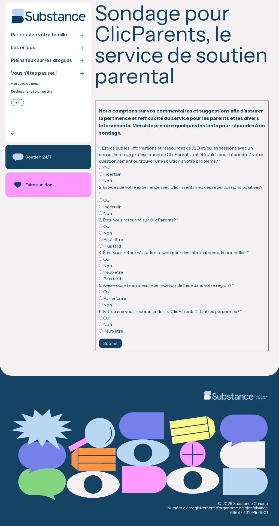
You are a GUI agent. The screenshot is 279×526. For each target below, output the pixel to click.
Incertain (110, 174)
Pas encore (112, 298)
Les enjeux (23, 47)
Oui (104, 167)
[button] (48, 157)
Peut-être (111, 239)
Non (105, 180)
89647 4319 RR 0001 (249, 512)
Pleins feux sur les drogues (41, 60)
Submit (110, 343)
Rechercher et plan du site (32, 91)
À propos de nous (25, 84)
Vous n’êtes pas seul (34, 73)
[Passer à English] (17, 102)
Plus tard (110, 246)
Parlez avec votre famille (39, 35)
